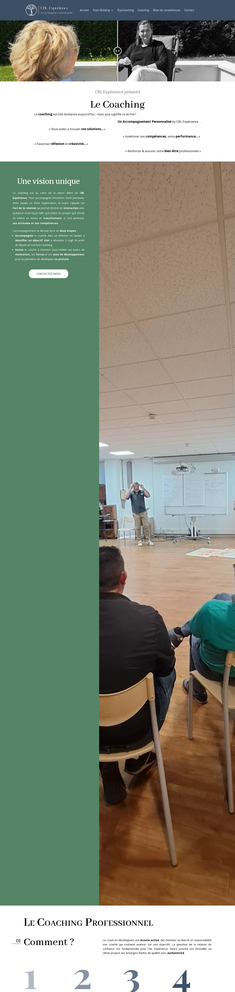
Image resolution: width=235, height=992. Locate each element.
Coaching (143, 10)
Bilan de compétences (166, 10)
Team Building (101, 10)
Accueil (84, 10)
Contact (189, 10)
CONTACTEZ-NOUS (49, 273)
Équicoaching (125, 10)
